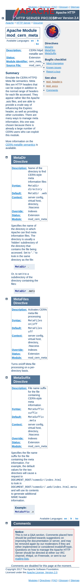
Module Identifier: (17, 61)
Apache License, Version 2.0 (42, 572)
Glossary (63, 7)
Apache (10, 22)
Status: (10, 57)
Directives (45, 7)
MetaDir (49, 47)
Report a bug (53, 71)
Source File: (13, 65)
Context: (17, 197)
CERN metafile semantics (20, 144)
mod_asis (52, 86)
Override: (17, 211)
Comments (52, 90)
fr (38, 40)
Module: (17, 219)
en (32, 40)
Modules (33, 7)
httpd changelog (55, 63)
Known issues (53, 67)
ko (37, 43)
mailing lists (22, 558)
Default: (17, 193)
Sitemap (74, 7)
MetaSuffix (50, 53)
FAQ (54, 7)
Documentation (41, 22)
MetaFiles (50, 50)
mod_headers (54, 81)
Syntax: (16, 185)
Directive (21, 161)
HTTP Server (24, 22)
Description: (14, 50)
